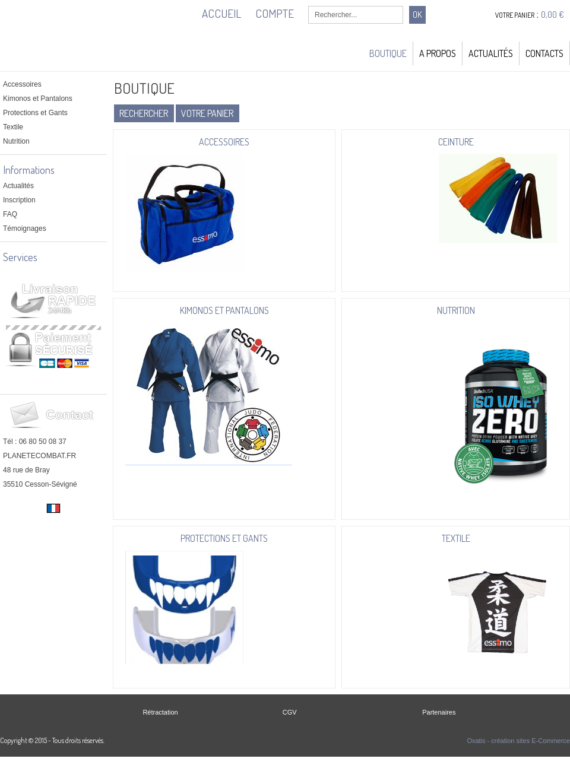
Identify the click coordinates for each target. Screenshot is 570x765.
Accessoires (22, 84)
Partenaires (438, 712)
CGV (290, 712)
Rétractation (160, 712)
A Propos (437, 53)
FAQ (10, 214)
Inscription (19, 200)
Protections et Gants (35, 113)
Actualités (490, 53)
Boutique (388, 53)
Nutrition (16, 141)
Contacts (544, 53)
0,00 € (552, 14)
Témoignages (24, 228)
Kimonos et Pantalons (37, 98)
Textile (13, 127)
